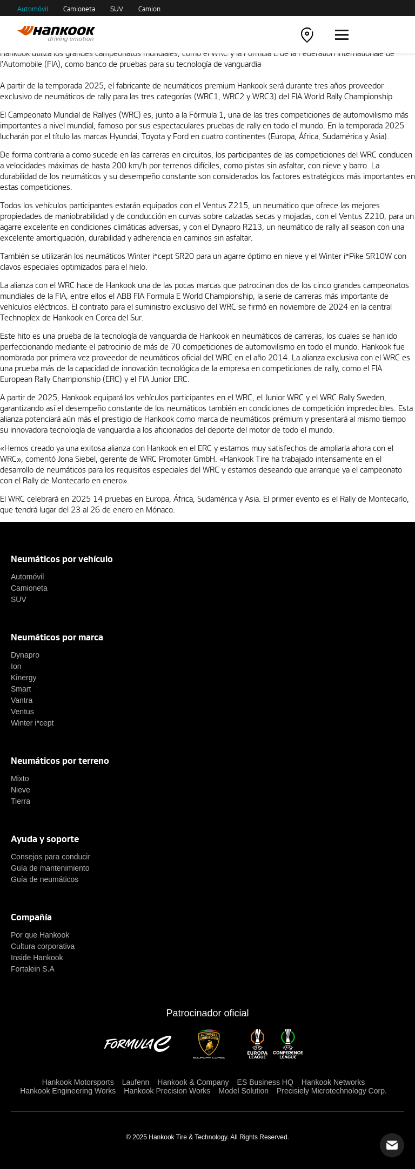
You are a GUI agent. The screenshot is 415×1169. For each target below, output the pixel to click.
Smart (21, 689)
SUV (116, 8)
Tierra (20, 801)
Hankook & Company (193, 1082)
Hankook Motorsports (78, 1082)
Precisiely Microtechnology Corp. (332, 1090)
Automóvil (32, 8)
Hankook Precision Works (167, 1090)
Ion (16, 666)
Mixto (20, 778)
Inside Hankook (37, 957)
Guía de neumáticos (44, 879)
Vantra (21, 700)
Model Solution (243, 1090)
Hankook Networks (333, 1082)
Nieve (20, 789)
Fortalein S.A (33, 969)
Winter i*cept (32, 723)
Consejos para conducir (50, 856)
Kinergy (23, 677)
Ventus (22, 711)
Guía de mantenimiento (50, 868)
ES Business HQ (265, 1082)
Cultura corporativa (43, 946)
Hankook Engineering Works (68, 1090)
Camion (149, 8)
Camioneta (79, 8)
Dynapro (25, 655)
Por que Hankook (40, 935)
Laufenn (136, 1082)
